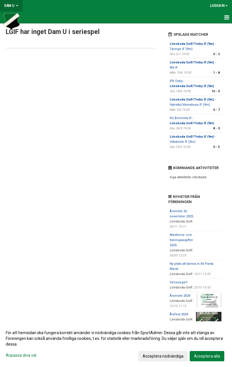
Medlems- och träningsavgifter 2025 (181, 240)
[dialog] (116, 344)
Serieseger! (178, 282)
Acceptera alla (207, 356)
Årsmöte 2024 (180, 296)
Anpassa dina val (21, 355)
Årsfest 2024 (179, 314)
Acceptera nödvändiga (163, 356)
